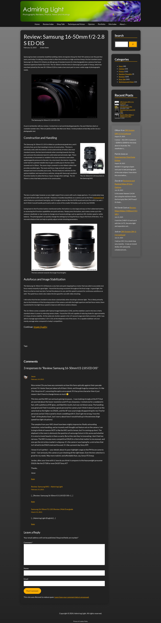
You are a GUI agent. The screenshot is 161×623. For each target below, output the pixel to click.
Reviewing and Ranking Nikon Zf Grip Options (125, 184)
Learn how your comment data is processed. (72, 597)
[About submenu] (125, 24)
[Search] (133, 44)
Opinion (122, 69)
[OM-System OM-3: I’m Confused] (117, 103)
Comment (28, 542)
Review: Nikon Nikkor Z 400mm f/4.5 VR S (127, 115)
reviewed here (98, 198)
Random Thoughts (125, 74)
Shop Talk (122, 79)
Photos (121, 71)
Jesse (33, 376)
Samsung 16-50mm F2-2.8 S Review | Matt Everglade (52, 509)
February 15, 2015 (37, 489)
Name (26, 568)
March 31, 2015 (36, 512)
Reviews (122, 77)
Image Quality (40, 326)
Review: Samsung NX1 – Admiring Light (47, 486)
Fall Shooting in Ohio (126, 107)
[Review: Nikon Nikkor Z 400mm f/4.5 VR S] (117, 115)
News (121, 66)
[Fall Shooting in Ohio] (117, 107)
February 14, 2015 (37, 379)
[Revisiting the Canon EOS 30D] (117, 110)
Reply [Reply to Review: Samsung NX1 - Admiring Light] (33, 502)
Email (26, 579)
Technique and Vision (126, 82)
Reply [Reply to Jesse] (33, 479)
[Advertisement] (61, 185)
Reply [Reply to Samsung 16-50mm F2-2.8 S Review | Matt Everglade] (33, 524)
